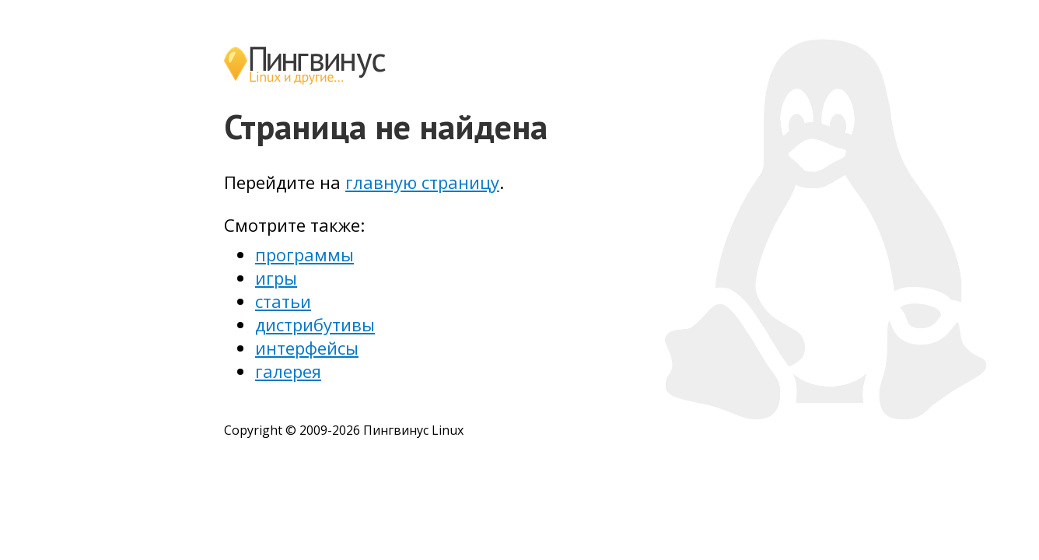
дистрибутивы (315, 324)
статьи (283, 301)
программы (304, 254)
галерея (288, 371)
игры (276, 277)
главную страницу (422, 182)
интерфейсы (307, 347)
